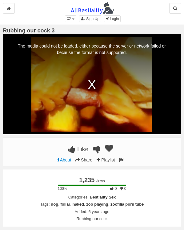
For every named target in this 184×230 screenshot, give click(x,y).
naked (78, 204)
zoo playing (97, 204)
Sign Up (90, 19)
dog (54, 204)
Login (112, 19)
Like (78, 149)
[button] (70, 18)
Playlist (106, 159)
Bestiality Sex (103, 197)
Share (83, 159)
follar (65, 204)
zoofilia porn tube (127, 204)
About (64, 159)
